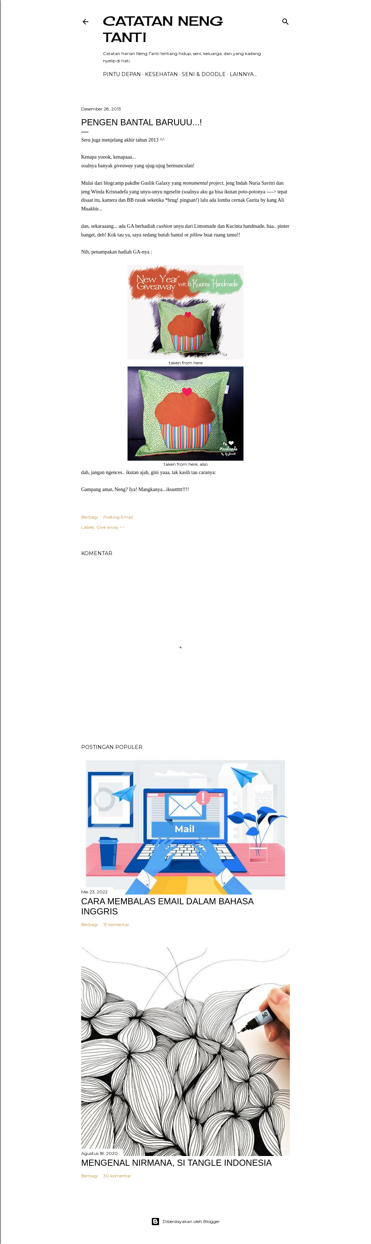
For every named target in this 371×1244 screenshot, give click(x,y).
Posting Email (118, 517)
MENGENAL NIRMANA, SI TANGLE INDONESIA (176, 1163)
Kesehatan (161, 74)
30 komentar (117, 1175)
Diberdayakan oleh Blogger (185, 1221)
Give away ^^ (110, 527)
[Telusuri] (285, 20)
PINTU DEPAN (122, 74)
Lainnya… (243, 74)
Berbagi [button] (89, 517)
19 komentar (116, 924)
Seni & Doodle (204, 74)
